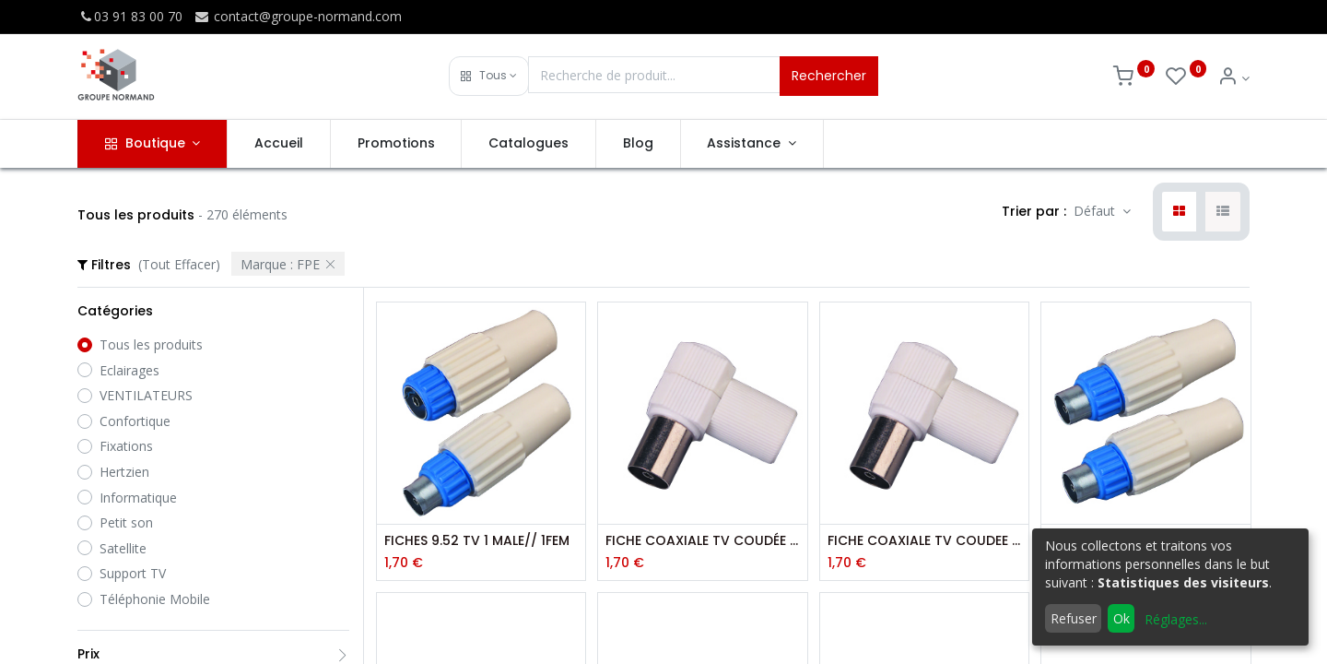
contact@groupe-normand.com (298, 16)
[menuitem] (279, 144)
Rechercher (829, 75)
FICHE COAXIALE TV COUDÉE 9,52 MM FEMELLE (702, 541)
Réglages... (1176, 619)
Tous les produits (151, 344)
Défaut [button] (1096, 210)
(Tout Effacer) (179, 264)
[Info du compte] (1233, 78)
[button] (489, 76)
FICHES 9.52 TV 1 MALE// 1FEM (477, 541)
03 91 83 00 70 (129, 16)
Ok (1121, 618)
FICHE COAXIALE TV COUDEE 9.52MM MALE (924, 541)
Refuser (1074, 618)
